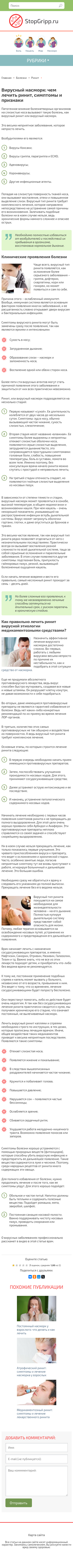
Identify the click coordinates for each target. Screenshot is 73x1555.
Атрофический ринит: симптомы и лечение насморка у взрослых (32, 1371)
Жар (40, 50)
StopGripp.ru (42, 20)
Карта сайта (36, 1535)
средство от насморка (17, 670)
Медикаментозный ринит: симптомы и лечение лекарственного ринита (35, 1413)
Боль (18, 50)
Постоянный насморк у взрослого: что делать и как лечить (36, 1329)
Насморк (52, 50)
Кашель (30, 50)
